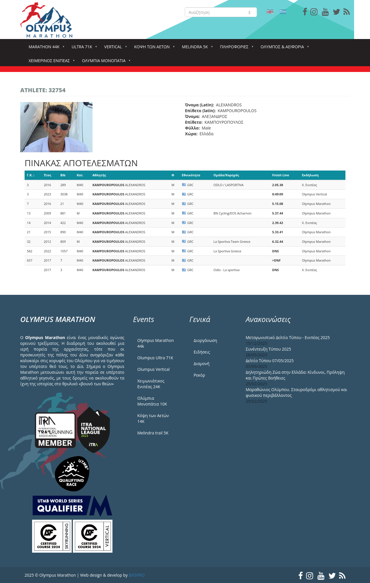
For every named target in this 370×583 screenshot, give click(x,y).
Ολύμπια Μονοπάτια (105, 62)
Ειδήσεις (202, 352)
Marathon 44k (45, 48)
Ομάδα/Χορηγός (226, 175)
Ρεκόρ (199, 375)
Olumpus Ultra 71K (155, 357)
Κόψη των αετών (153, 48)
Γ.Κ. (31, 175)
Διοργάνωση (205, 340)
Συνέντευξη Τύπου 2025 (268, 349)
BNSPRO (137, 575)
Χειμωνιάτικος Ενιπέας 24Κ (150, 383)
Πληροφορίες (235, 48)
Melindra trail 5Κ (153, 433)
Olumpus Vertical (153, 369)
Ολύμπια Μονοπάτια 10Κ (152, 401)
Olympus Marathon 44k (155, 343)
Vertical (114, 48)
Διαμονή (202, 363)
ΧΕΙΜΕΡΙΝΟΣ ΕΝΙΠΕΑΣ (50, 62)
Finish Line (280, 175)
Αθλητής (99, 175)
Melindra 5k (196, 48)
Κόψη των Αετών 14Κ (153, 418)
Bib (63, 175)
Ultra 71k (83, 48)
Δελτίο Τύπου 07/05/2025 (270, 360)
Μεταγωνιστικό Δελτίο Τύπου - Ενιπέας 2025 (288, 337)
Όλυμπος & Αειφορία (283, 48)
